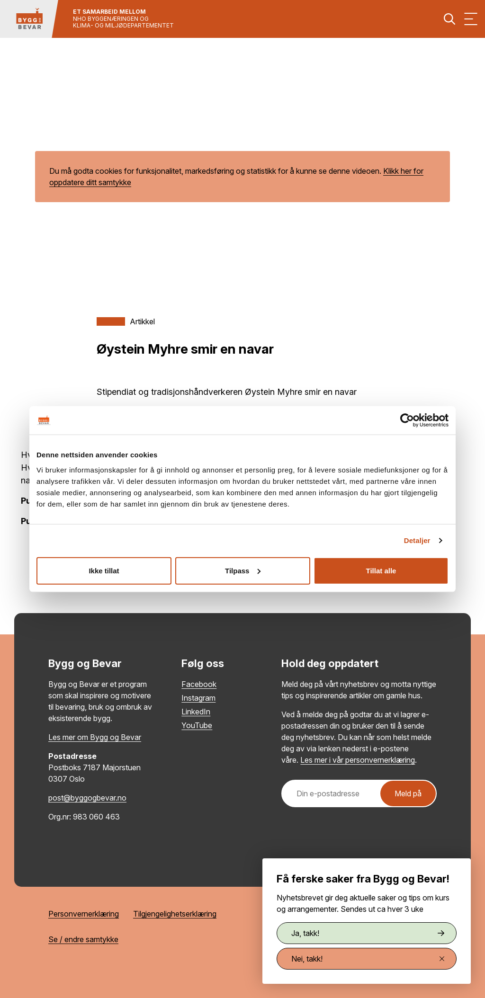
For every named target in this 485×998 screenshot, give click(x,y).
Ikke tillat (104, 570)
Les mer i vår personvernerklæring (357, 760)
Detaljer (417, 540)
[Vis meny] (470, 18)
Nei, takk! (367, 958)
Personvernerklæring (83, 913)
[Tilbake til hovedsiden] (29, 19)
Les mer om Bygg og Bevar (94, 737)
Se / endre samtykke (83, 939)
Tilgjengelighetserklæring (174, 913)
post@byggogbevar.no (87, 797)
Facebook (198, 684)
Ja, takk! (367, 933)
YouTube (196, 725)
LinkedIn (195, 711)
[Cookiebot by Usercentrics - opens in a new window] (407, 420)
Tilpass (242, 570)
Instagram (198, 698)
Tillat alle (381, 570)
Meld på (408, 793)
